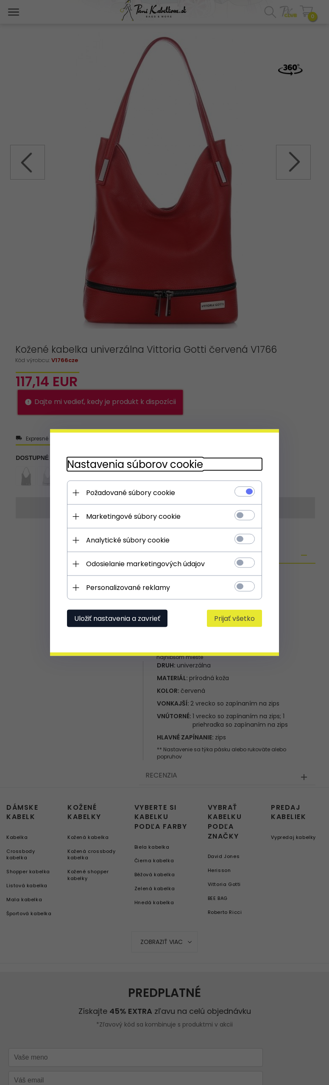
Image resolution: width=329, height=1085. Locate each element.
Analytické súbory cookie (128, 540)
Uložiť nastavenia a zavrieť (117, 618)
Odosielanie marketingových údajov (145, 564)
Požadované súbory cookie (130, 493)
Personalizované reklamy (128, 587)
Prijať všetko (234, 618)
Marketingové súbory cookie (133, 516)
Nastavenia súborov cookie (135, 464)
